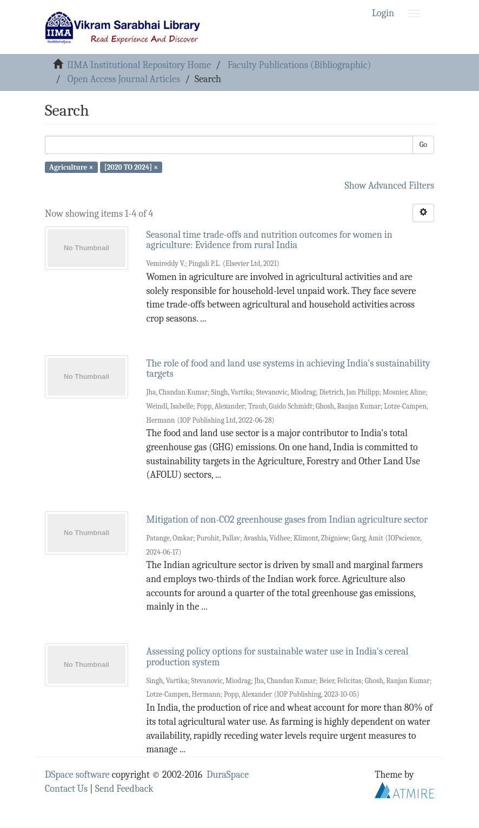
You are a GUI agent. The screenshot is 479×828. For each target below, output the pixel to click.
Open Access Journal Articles (124, 79)
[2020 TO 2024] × (131, 167)
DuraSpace (228, 774)
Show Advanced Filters (390, 185)
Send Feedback (124, 788)
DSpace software (77, 774)
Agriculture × (71, 167)
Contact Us (66, 788)
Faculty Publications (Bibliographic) (299, 65)
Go (423, 144)
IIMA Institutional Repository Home (139, 65)
